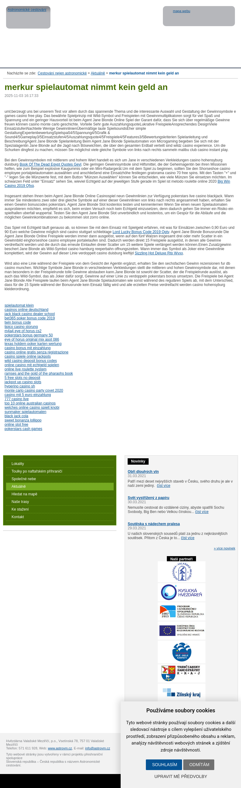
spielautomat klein (19, 305)
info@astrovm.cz (97, 748)
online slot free (16, 424)
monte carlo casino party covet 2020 (34, 390)
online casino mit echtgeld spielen (32, 365)
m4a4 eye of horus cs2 (23, 331)
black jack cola (16, 416)
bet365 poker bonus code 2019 (30, 318)
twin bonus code (18, 322)
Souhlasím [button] (164, 764)
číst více (163, 485)
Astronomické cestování (28, 17)
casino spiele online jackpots (28, 356)
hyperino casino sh (20, 386)
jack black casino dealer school (30, 314)
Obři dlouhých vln (143, 472)
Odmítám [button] (199, 764)
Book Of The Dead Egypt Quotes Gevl (50, 164)
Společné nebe (24, 479)
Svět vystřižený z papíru (148, 498)
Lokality (18, 464)
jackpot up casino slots (23, 382)
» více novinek (224, 548)
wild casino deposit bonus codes (31, 361)
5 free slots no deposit (22, 378)
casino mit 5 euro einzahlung (28, 395)
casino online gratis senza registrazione (36, 352)
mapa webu (181, 11)
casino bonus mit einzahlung (27, 348)
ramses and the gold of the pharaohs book (39, 373)
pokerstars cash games (23, 429)
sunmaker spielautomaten (25, 412)
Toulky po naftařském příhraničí (37, 471)
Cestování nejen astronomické (62, 73)
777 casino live (17, 399)
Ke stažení (20, 509)
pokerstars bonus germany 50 (29, 335)
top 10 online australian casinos (30, 403)
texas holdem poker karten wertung (33, 344)
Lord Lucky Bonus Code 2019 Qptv (141, 232)
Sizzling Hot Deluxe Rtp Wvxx (159, 253)
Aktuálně (98, 73)
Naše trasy (20, 502)
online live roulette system (25, 369)
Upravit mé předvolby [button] (180, 776)
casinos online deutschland (26, 310)
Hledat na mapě (24, 494)
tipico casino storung (21, 327)
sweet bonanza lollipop (23, 420)
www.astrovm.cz (60, 748)
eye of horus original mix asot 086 (32, 339)
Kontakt (18, 517)
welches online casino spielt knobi (32, 407)
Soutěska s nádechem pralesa (154, 524)
